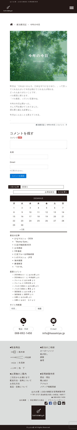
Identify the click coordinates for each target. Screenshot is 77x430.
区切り (25, 187)
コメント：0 (62, 125)
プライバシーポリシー (56, 400)
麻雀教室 (18, 264)
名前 (12, 152)
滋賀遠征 (17, 292)
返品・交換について (19, 387)
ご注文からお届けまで (20, 377)
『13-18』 (19, 267)
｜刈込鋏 (20, 357)
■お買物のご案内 (18, 374)
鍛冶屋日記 (40, 125)
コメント (16, 138)
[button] (39, 309)
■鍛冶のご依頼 (47, 347)
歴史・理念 (45, 377)
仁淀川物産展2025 (22, 245)
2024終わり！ (20, 275)
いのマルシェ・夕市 (23, 257)
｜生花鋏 (18, 363)
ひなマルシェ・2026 (23, 238)
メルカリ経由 (19, 286)
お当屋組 (18, 248)
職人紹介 (44, 380)
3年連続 (17, 251)
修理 (42, 360)
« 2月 (22, 229)
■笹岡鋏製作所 (47, 374)
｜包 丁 (17, 368)
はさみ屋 (32, 275)
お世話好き (50, 192)
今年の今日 (51, 125)
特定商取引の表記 (37, 400)
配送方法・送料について (21, 380)
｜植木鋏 (18, 352)
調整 (42, 357)
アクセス (44, 384)
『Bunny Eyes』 (21, 242)
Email (12, 162)
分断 (16, 297)
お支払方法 (15, 384)
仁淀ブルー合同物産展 (24, 254)
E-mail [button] (54, 329)
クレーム (17, 280)
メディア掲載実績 (48, 387)
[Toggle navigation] (71, 8)
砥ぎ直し (44, 354)
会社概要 (22, 400)
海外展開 (18, 260)
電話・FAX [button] (23, 329)
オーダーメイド (47, 351)
